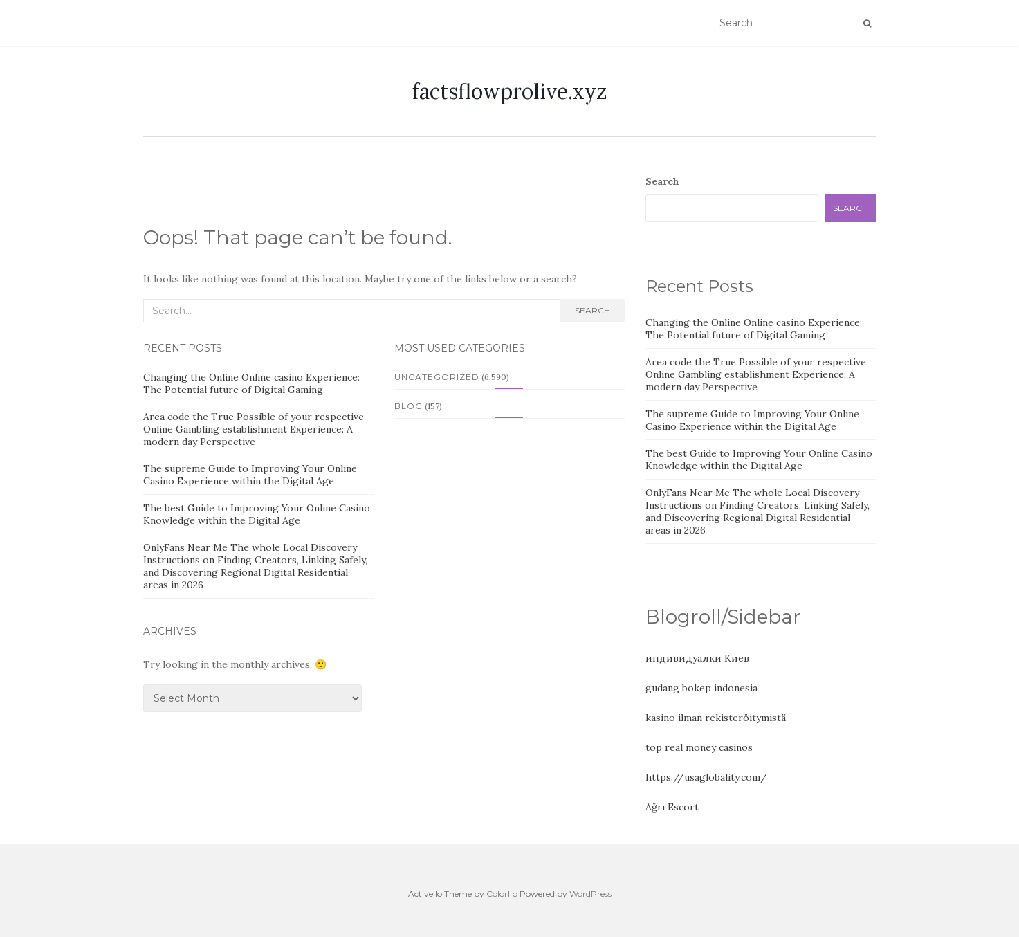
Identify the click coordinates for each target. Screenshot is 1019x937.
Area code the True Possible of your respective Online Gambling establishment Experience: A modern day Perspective (253, 429)
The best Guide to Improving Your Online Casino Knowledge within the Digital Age (256, 514)
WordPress (590, 894)
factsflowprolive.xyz (509, 91)
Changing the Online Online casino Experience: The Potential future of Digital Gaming (251, 383)
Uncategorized (436, 377)
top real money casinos (699, 747)
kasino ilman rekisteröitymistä (715, 717)
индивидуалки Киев (697, 658)
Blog (408, 406)
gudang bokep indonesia (701, 688)
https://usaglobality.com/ (706, 777)
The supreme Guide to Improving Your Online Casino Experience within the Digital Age (250, 474)
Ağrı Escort (672, 807)
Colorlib (501, 894)
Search (592, 310)
